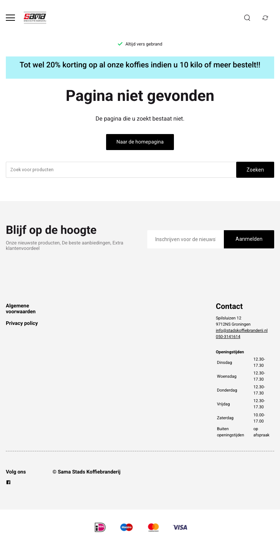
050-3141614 (228, 336)
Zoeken (255, 170)
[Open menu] (10, 18)
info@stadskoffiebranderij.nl (242, 330)
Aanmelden (249, 239)
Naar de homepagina (140, 142)
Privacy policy (22, 323)
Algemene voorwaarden (21, 309)
